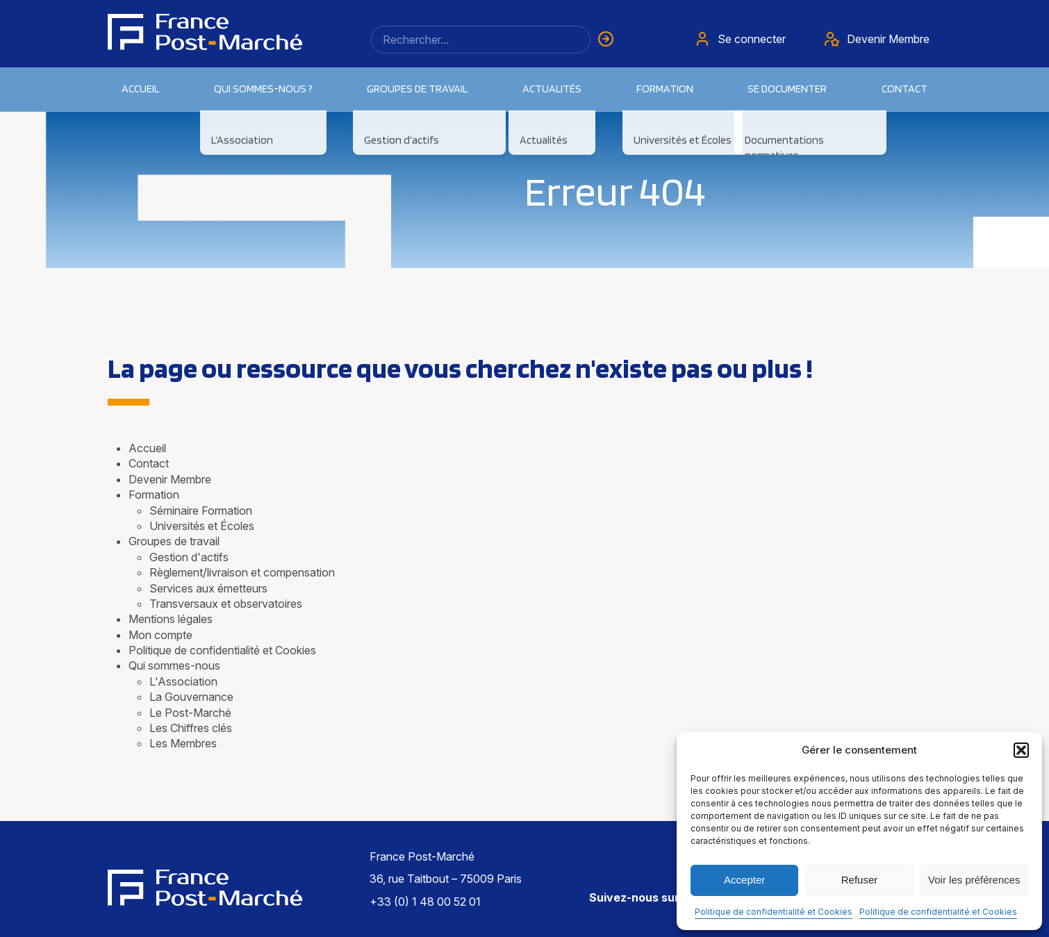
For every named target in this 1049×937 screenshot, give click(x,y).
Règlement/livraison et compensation (242, 572)
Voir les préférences (974, 880)
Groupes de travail (174, 541)
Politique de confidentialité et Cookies (773, 911)
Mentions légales (171, 619)
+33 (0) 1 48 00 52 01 (425, 902)
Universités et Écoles (201, 526)
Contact (904, 88)
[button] (1021, 750)
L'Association (183, 681)
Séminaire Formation (200, 510)
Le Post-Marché (190, 713)
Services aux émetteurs (208, 588)
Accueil (140, 88)
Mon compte (160, 635)
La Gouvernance (191, 697)
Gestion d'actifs (189, 557)
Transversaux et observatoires (225, 604)
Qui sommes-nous (174, 665)
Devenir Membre (170, 479)
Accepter (744, 880)
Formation (154, 494)
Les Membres (183, 743)
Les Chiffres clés (190, 728)
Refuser (859, 880)
